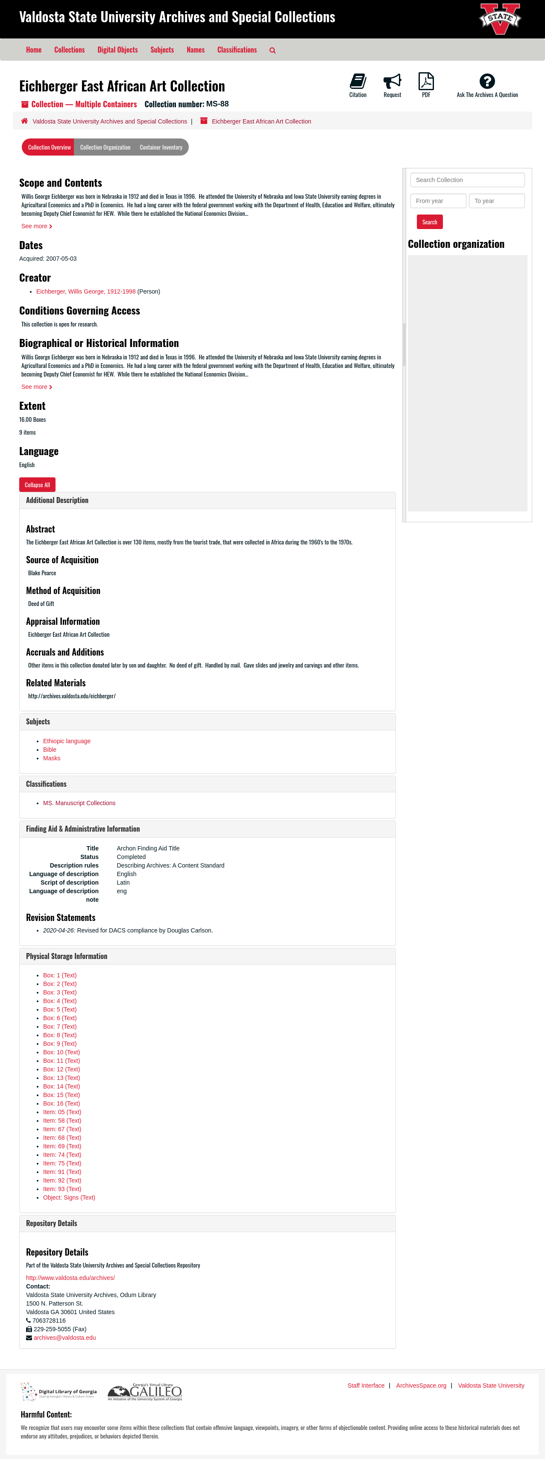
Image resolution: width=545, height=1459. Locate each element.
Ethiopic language (67, 741)
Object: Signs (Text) (69, 1197)
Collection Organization (105, 146)
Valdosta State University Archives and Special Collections (177, 16)
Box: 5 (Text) (60, 1009)
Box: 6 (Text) (60, 1018)
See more (37, 226)
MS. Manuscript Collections (79, 803)
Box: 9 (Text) (60, 1043)
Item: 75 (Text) (62, 1163)
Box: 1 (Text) (60, 975)
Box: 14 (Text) (61, 1086)
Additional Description (57, 500)
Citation (357, 85)
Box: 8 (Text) (60, 1035)
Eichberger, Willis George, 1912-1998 (86, 291)
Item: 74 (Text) (62, 1154)
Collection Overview (49, 146)
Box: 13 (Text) (61, 1077)
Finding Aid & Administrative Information (83, 829)
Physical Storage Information (66, 956)
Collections (69, 49)
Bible (49, 749)
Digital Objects (117, 49)
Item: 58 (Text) (62, 1120)
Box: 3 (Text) (60, 992)
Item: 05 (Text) (62, 1112)
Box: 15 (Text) (61, 1094)
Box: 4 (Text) (60, 1000)
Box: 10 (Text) (61, 1052)
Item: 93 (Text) (62, 1188)
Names (196, 49)
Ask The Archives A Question (487, 85)
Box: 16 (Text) (61, 1103)
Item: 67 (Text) (62, 1129)
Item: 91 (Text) (62, 1171)
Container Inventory (161, 146)
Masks (51, 758)
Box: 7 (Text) (60, 1026)
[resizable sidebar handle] (404, 345)
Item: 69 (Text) (62, 1146)
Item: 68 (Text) (62, 1137)
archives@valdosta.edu (65, 1337)
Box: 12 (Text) (61, 1069)
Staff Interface (366, 1385)
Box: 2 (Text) (60, 983)
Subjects (162, 49)
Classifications (237, 49)
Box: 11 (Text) (61, 1060)
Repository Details (51, 1223)
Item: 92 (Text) (62, 1180)
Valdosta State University (491, 1385)
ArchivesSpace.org (421, 1385)
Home (33, 49)
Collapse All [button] (37, 484)
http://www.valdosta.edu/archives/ (70, 1277)
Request (392, 85)
